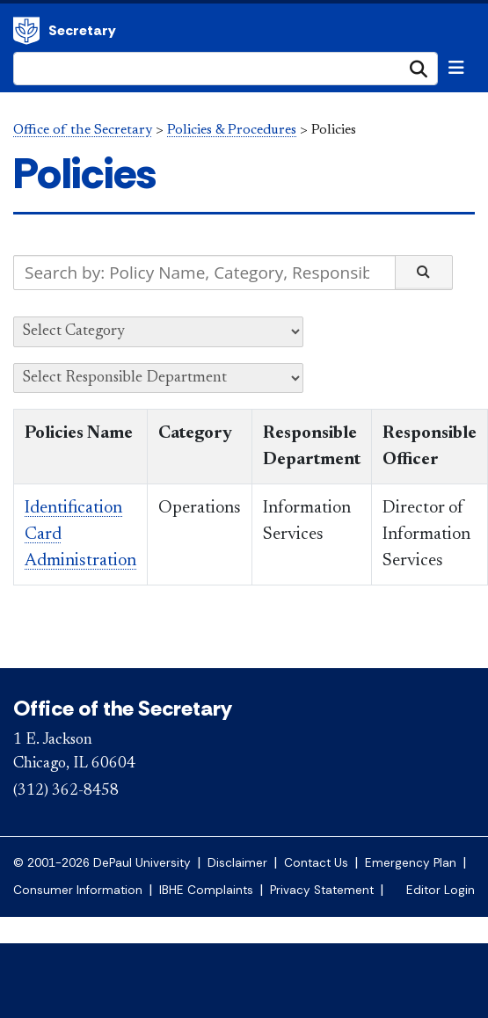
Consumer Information (77, 890)
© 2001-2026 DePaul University (102, 862)
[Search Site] (225, 68)
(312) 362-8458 (66, 791)
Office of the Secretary (26, 31)
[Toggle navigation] (456, 67)
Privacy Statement (322, 890)
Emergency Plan (410, 862)
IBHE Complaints (206, 890)
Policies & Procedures (231, 130)
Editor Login (440, 890)
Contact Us (316, 862)
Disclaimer (237, 862)
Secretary (82, 30)
